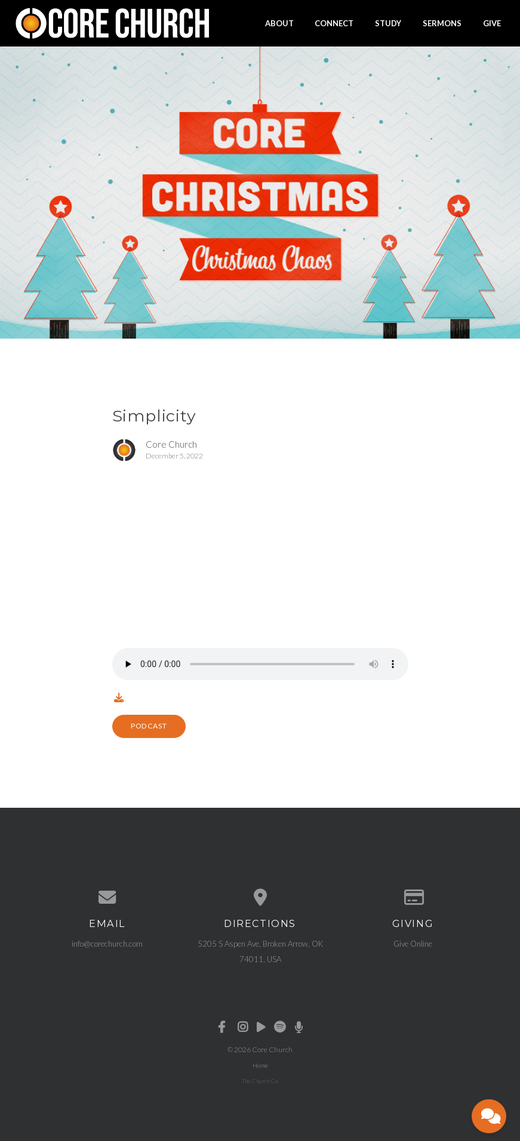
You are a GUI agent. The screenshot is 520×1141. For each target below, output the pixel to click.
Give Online (412, 943)
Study (388, 22)
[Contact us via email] (107, 897)
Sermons (442, 22)
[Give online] (413, 897)
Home (260, 1065)
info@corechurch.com (107, 943)
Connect (334, 22)
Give (492, 22)
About (279, 22)
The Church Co (260, 1080)
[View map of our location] (260, 897)
